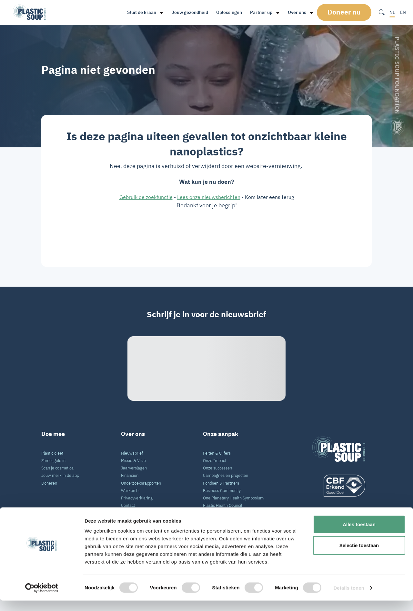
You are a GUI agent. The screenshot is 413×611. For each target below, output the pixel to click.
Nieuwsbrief (132, 453)
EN (403, 12)
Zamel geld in (53, 460)
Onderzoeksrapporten (141, 483)
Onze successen (217, 467)
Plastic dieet (52, 453)
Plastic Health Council (222, 505)
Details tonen (348, 598)
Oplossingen (228, 12)
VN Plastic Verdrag (220, 512)
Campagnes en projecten (225, 475)
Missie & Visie (133, 460)
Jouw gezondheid (189, 12)
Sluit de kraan (141, 12)
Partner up (260, 12)
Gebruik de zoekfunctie (146, 197)
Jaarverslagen (134, 467)
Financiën (129, 475)
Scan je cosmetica (57, 467)
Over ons (296, 12)
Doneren (49, 483)
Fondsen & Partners (221, 483)
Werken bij (130, 490)
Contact (128, 505)
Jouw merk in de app (60, 475)
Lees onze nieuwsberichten (208, 197)
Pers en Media (134, 512)
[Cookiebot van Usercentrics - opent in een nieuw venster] (42, 598)
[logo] (338, 486)
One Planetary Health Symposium (233, 497)
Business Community (222, 490)
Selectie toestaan (359, 556)
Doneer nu (346, 12)
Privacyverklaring (137, 497)
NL (392, 12)
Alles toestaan (359, 534)
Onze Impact (214, 460)
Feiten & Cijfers (217, 453)
